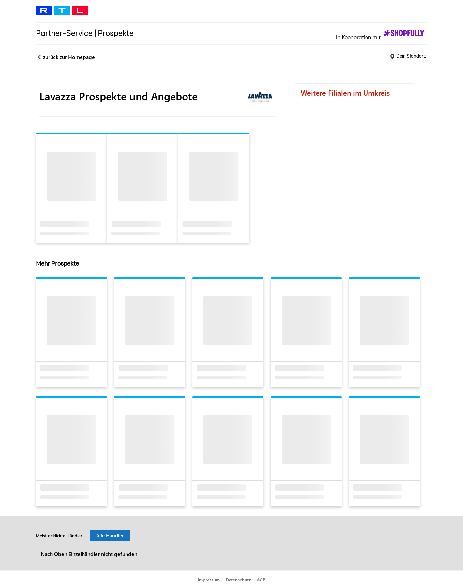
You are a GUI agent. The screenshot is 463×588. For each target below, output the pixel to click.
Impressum (209, 580)
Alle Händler (110, 535)
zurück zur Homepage (69, 57)
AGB (261, 580)
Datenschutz (238, 580)
